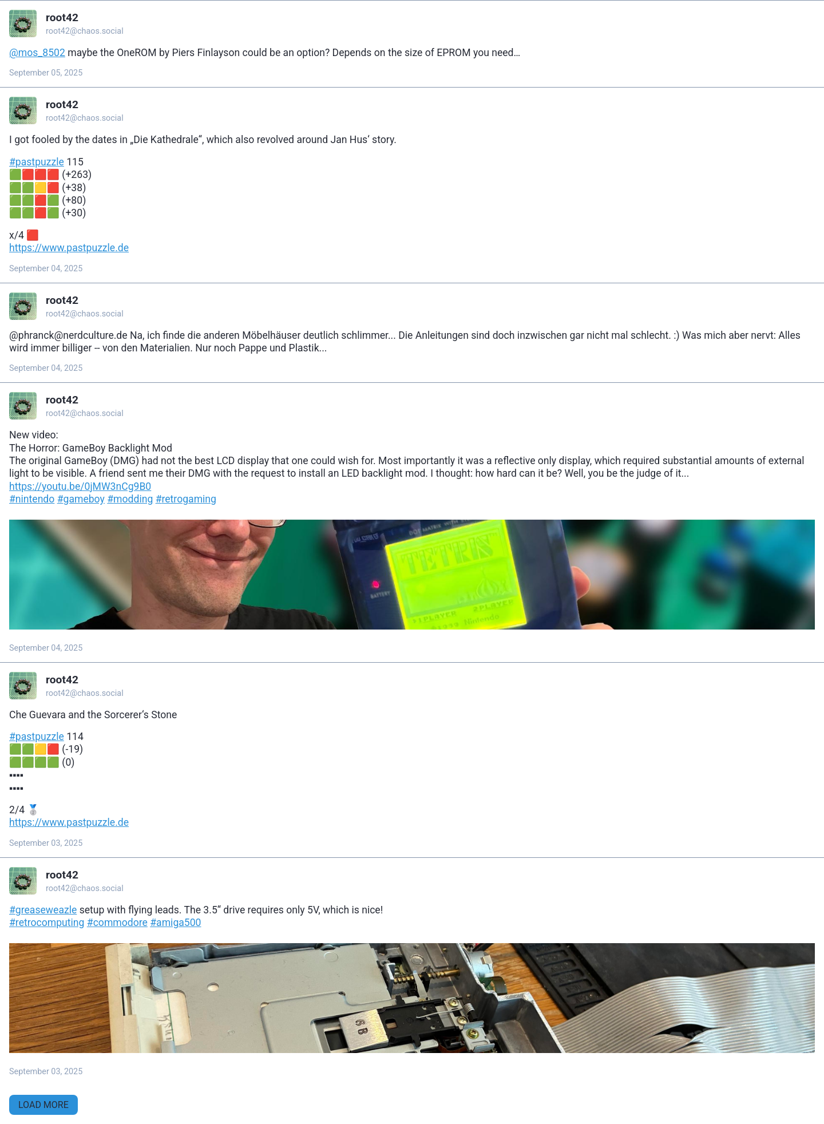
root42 (62, 17)
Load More (43, 1104)
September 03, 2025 (45, 843)
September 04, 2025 (45, 269)
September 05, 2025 (45, 73)
